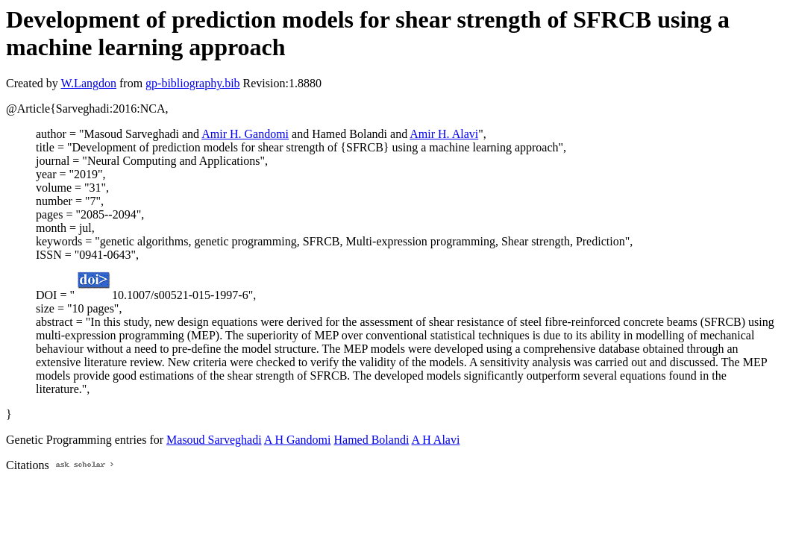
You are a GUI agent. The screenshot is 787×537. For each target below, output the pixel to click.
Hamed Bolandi (371, 439)
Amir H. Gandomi (245, 134)
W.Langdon (88, 83)
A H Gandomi (297, 439)
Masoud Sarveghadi (214, 439)
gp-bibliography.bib (192, 83)
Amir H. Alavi (444, 134)
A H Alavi (435, 439)
